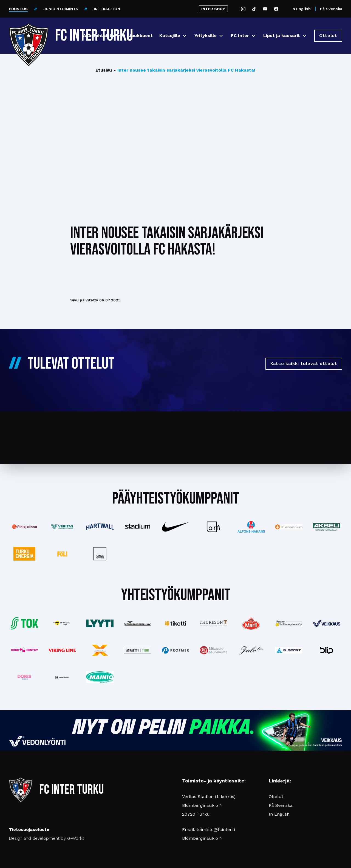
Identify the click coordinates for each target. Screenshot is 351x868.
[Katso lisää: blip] (326, 650)
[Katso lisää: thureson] (213, 623)
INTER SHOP (213, 9)
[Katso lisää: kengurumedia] (62, 623)
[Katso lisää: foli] (62, 554)
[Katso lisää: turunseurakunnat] (213, 650)
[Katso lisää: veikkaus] (326, 623)
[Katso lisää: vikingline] (62, 650)
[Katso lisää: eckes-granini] (251, 623)
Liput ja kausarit (281, 35)
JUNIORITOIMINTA (61, 9)
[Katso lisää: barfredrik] (24, 677)
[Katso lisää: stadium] (137, 526)
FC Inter (240, 35)
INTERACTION (107, 9)
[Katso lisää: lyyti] (100, 623)
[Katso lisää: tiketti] (175, 623)
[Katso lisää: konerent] (24, 650)
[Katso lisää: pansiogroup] (288, 623)
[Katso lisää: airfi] (213, 527)
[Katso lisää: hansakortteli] (100, 554)
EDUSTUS (18, 9)
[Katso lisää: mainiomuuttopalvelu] (100, 677)
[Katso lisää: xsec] (100, 650)
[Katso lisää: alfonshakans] (251, 526)
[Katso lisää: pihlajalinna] (24, 527)
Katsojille (169, 35)
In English (301, 9)
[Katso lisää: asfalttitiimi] (137, 650)
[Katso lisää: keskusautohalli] (137, 623)
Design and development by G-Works (46, 838)
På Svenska (331, 9)
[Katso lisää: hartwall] (100, 526)
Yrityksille (205, 35)
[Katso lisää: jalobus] (251, 650)
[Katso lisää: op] (288, 526)
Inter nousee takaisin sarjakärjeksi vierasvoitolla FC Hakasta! (184, 70)
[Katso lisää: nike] (175, 527)
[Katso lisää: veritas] (62, 526)
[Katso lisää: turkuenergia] (24, 554)
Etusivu (103, 70)
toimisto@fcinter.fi (216, 829)
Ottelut (276, 796)
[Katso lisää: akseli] (326, 526)
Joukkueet (141, 35)
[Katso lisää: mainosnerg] (62, 677)
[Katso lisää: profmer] (175, 650)
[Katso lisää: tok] (24, 623)
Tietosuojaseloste (29, 829)
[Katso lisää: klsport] (288, 650)
